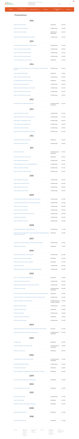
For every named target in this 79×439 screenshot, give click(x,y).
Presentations (68, 9)
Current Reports (33, 432)
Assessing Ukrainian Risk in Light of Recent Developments (24, 103)
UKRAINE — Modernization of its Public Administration (23, 300)
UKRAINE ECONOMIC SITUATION (20, 420)
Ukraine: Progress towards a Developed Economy (22, 124)
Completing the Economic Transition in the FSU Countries (23, 359)
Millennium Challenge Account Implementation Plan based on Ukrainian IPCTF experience (29, 371)
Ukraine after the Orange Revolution (20, 309)
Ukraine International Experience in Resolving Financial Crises (24, 116)
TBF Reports (45, 9)
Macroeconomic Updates (34, 9)
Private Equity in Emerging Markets (20, 246)
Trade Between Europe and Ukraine (20, 217)
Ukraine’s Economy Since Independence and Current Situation (24, 87)
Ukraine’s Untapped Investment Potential (21, 73)
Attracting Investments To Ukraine (19, 396)
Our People (24, 433)
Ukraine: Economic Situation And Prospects (21, 113)
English (73, 1)
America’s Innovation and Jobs (19, 151)
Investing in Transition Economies (19, 350)
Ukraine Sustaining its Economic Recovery (21, 179)
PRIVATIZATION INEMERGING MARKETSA (21, 364)
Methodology (24, 435)
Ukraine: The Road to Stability (19, 400)
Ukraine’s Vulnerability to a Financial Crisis (21, 220)
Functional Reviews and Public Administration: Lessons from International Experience (28, 242)
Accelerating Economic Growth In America (21, 143)
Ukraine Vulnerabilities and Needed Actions (21, 160)
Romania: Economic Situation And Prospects (21, 84)
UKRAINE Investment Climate (19, 265)
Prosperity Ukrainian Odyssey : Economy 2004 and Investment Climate (26, 332)
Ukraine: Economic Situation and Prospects (21, 167)
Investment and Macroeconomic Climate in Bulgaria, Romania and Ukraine (26, 284)
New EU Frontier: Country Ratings (19, 288)
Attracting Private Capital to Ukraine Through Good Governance (24, 403)
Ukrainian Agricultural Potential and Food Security (22, 139)
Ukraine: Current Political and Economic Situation (22, 91)
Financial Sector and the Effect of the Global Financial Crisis (24, 213)
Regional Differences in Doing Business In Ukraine (22, 120)
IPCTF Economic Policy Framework (20, 367)
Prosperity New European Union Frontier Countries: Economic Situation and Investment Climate (30, 328)
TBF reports (42, 429)
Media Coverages (51, 433)
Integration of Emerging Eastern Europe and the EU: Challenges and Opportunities (28, 269)
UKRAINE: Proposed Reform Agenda (20, 305)
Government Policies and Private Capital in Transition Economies (25, 379)
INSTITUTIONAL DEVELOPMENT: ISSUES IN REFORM (23, 254)
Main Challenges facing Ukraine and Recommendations (23, 80)
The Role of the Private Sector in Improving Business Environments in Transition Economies (29, 297)
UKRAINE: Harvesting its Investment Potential (21, 316)
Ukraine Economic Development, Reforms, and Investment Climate (25, 45)
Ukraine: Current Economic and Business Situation (22, 52)
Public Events (51, 432)
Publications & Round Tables (57, 9)
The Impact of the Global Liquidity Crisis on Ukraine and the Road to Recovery (27, 199)
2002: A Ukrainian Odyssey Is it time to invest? (22, 388)
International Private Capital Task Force (20, 412)
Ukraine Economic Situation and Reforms (21, 28)
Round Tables (51, 434)
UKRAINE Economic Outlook (19, 313)
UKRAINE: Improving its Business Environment (22, 281)
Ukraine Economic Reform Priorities (20, 24)
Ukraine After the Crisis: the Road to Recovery (21, 183)
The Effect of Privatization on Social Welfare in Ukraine (23, 345)
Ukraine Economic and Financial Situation (21, 206)
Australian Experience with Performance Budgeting (22, 258)
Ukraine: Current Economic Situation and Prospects (22, 171)
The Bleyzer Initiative (17, 342)
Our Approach (25, 434)
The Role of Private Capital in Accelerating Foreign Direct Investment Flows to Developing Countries (31, 293)
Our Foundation (25, 432)
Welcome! (10, 9)
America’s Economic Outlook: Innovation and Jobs (22, 156)
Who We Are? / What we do (22, 9)
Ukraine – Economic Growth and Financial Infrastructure (23, 277)
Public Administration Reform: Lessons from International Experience (25, 164)
